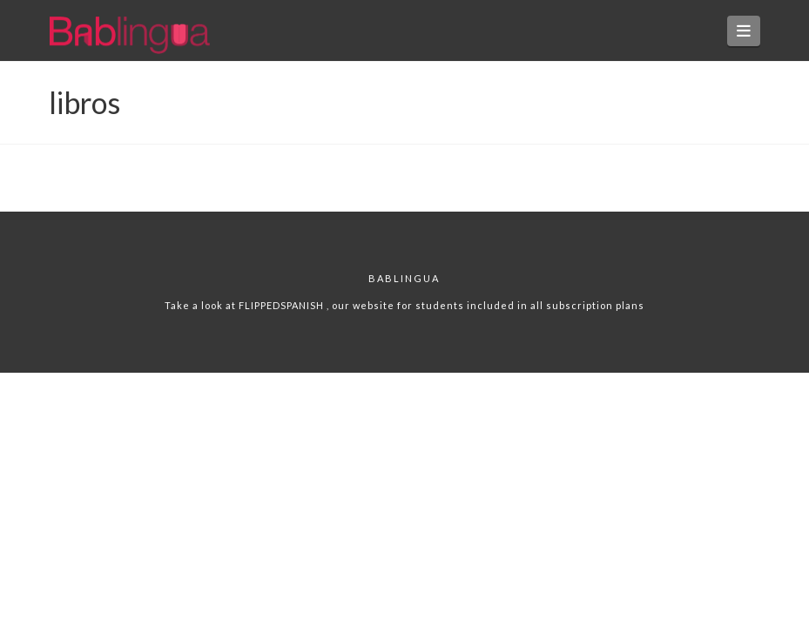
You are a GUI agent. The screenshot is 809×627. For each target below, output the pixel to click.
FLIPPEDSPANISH (283, 305)
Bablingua (404, 278)
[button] (744, 31)
